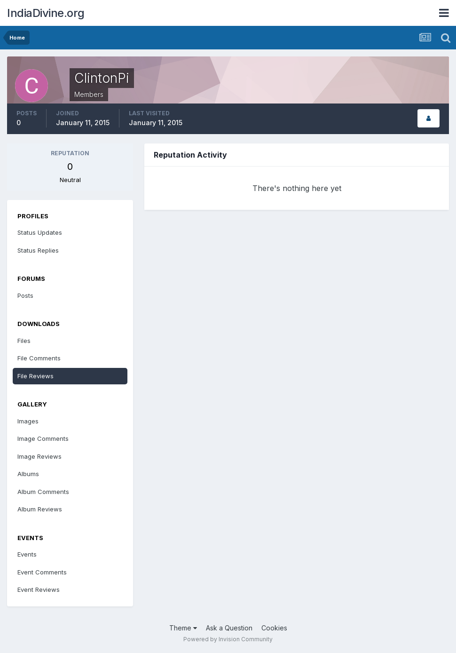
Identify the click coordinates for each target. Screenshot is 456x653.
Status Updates (39, 232)
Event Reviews (38, 589)
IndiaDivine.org (46, 13)
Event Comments (42, 572)
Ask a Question (229, 628)
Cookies (274, 628)
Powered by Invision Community (228, 639)
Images (28, 421)
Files (24, 340)
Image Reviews (39, 456)
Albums (28, 474)
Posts (25, 295)
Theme (183, 628)
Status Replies (38, 250)
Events (27, 554)
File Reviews (35, 376)
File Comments (39, 358)
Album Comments (43, 491)
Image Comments (43, 438)
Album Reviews (39, 509)
